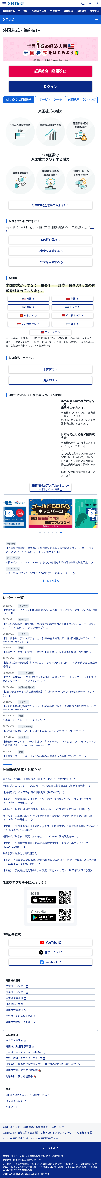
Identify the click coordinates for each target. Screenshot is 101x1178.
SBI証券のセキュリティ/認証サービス (28, 1095)
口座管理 (55, 11)
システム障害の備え (15, 1137)
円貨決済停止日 (16, 998)
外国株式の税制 (16, 1010)
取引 (25, 11)
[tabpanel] (50, 300)
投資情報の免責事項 (36, 1127)
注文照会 (95, 11)
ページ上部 (50, 1148)
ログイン (50, 86)
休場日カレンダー (17, 992)
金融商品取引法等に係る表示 (20, 1132)
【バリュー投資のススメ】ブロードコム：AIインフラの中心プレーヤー (43, 730)
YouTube (50, 942)
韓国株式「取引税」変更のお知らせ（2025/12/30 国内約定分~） (41, 836)
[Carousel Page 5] (56, 532)
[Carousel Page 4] (52, 532)
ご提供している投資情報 (21, 1016)
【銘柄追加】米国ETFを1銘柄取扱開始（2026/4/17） (34, 792)
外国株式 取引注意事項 (20, 1046)
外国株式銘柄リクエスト (21, 1022)
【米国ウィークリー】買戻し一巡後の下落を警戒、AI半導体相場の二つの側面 (47, 651)
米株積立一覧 (39, 11)
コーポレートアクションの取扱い (26, 1052)
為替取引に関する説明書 (21, 1076)
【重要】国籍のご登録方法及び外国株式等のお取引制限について (43, 1064)
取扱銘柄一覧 (15, 1004)
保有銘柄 (68, 11)
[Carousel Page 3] (48, 532)
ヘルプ (11, 1106)
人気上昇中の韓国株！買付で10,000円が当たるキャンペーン (40, 573)
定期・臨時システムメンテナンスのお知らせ (66, 1132)
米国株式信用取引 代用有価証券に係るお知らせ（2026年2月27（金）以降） (46, 809)
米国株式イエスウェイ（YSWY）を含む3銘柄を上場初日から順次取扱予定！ (49, 562)
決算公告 (57, 1127)
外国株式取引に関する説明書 (23, 1070)
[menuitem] (90, 3)
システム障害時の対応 (44, 1137)
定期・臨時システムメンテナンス (25, 1058)
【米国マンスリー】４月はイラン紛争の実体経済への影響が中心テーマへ (45, 756)
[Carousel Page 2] (44, 532)
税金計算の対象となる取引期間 (22, 853)
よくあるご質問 (16, 1100)
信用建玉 (81, 11)
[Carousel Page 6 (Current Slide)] (61, 532)
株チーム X (50, 952)
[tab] (50, 99)
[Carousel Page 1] (40, 532)
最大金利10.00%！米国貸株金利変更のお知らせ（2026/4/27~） (39, 779)
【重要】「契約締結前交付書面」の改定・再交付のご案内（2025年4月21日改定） (50, 870)
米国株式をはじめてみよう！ (50, 205)
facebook (50, 962)
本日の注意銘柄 (16, 1040)
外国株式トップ (11, 11)
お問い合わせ (12, 1127)
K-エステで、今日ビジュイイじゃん (24, 720)
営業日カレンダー (17, 986)
